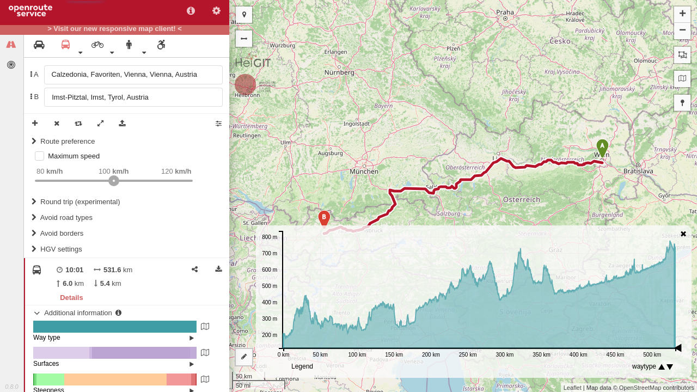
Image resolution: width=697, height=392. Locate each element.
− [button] (682, 31)
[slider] (113, 180)
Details (71, 297)
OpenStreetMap (640, 387)
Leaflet (573, 387)
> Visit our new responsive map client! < (114, 29)
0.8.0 (11, 386)
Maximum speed (74, 156)
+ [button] (682, 15)
